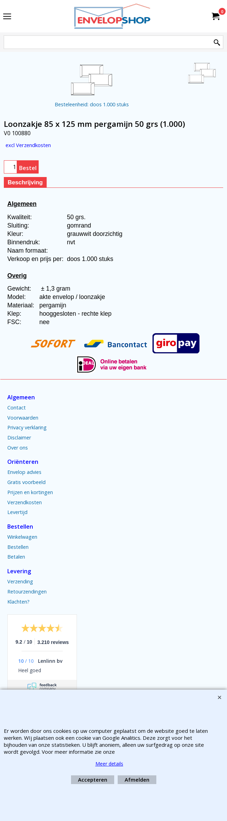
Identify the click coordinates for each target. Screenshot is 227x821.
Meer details (109, 763)
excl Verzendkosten (28, 144)
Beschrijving (25, 182)
